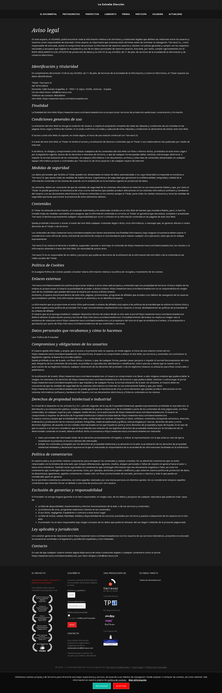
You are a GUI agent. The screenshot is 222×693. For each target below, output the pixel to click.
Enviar (72, 625)
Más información (138, 680)
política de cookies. (116, 680)
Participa (141, 14)
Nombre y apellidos (77, 590)
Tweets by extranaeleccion (150, 580)
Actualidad (175, 14)
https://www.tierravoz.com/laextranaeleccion (80, 112)
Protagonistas (71, 14)
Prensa (126, 14)
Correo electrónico (77, 601)
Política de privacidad (78, 612)
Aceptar (121, 686)
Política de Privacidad (47, 337)
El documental (48, 14)
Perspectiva (92, 14)
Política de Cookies (53, 271)
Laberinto (110, 14)
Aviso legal (137, 667)
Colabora (157, 14)
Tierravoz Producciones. (118, 667)
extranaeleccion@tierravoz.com (80, 648)
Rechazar (102, 686)
